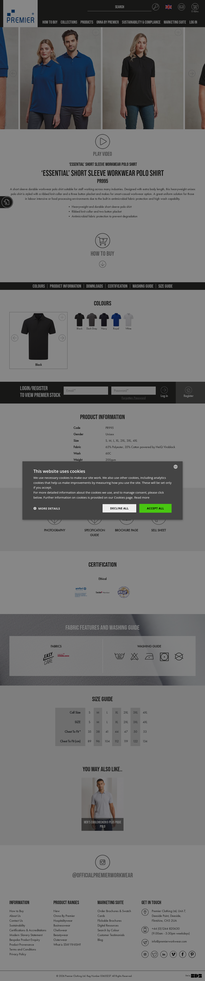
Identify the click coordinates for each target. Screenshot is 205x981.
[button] (46, 508)
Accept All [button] (155, 508)
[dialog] (102, 490)
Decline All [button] (119, 508)
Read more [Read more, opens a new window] (142, 497)
